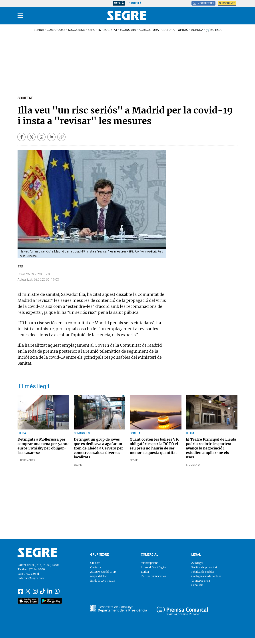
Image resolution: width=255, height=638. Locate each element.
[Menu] (20, 15)
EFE (20, 267)
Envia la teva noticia (102, 580)
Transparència (200, 580)
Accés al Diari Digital (153, 567)
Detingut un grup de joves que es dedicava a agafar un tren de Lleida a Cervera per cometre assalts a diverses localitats (98, 448)
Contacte (95, 567)
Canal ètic (197, 585)
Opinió (182, 30)
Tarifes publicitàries (153, 576)
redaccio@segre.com (31, 578)
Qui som (95, 562)
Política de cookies (202, 571)
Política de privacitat (204, 567)
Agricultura (149, 30)
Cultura (168, 30)
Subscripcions (149, 562)
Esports (94, 30)
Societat (110, 30)
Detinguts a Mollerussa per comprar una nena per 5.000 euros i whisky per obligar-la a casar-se (43, 446)
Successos (76, 30)
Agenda (197, 30)
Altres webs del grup (103, 571)
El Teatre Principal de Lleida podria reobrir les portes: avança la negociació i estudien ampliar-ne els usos (211, 448)
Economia (128, 30)
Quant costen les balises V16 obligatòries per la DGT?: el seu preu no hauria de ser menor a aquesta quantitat (154, 446)
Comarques (56, 30)
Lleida (39, 30)
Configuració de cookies (206, 576)
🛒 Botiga (213, 30)
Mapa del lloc (98, 576)
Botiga (145, 571)
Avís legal (197, 562)
